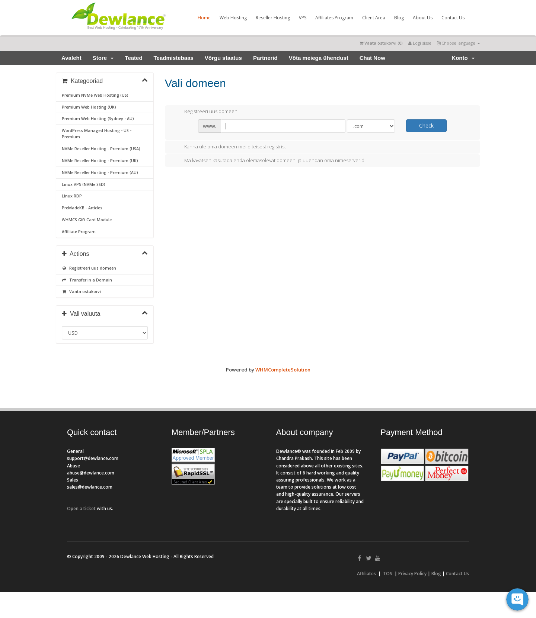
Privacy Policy (412, 573)
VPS (302, 18)
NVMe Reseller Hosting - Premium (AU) (100, 172)
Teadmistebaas (174, 58)
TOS (387, 573)
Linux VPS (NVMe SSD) (83, 184)
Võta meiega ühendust (318, 58)
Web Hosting (233, 18)
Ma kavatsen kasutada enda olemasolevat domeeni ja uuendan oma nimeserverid (268, 161)
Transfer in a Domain (87, 280)
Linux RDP (72, 196)
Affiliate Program (79, 231)
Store (103, 58)
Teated (133, 58)
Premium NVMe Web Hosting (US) (95, 95)
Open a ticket (81, 508)
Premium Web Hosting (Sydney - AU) (98, 118)
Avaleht (71, 58)
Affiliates (366, 573)
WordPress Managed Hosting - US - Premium (96, 133)
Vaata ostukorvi (81, 291)
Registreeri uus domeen (89, 268)
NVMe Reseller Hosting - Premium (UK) (100, 160)
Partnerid (265, 58)
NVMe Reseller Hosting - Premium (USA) (101, 148)
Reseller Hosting (273, 18)
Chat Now (372, 58)
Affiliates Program (334, 18)
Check (426, 125)
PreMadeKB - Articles (82, 207)
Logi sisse (419, 43)
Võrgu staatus (223, 58)
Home (204, 18)
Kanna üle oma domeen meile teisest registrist (229, 147)
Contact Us (453, 18)
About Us (423, 18)
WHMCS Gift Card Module (87, 219)
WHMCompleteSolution (282, 369)
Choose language (458, 43)
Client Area (373, 18)
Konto (463, 58)
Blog (399, 18)
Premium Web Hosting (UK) (89, 107)
